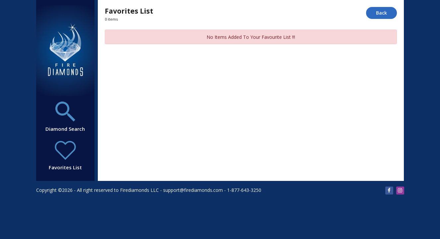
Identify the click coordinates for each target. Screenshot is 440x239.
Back (381, 13)
